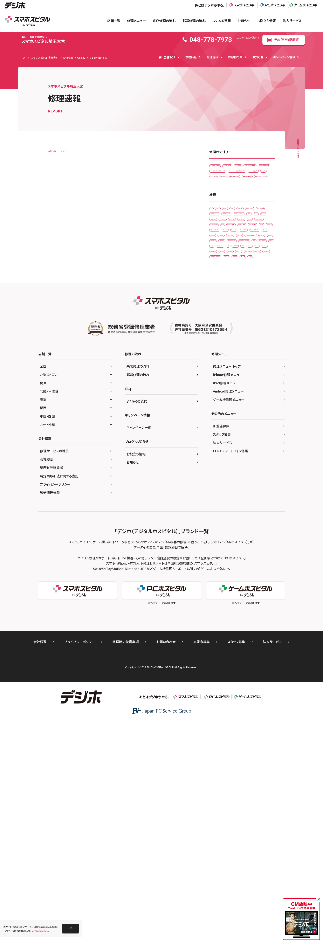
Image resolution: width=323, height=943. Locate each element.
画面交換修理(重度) (252, 227)
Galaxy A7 (247, 305)
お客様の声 (235, 57)
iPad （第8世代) (220, 339)
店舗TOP (167, 57)
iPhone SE (218, 381)
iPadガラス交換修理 (223, 167)
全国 (43, 587)
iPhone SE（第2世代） (242, 381)
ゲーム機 (253, 467)
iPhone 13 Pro (259, 356)
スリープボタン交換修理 (247, 175)
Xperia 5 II (255, 441)
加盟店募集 (221, 647)
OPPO (246, 407)
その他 (215, 476)
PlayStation (218, 424)
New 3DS (237, 390)
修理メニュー (136, 20)
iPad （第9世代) (244, 339)
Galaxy (230, 305)
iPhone (265, 339)
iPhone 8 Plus (257, 373)
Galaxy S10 (218, 313)
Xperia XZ (217, 450)
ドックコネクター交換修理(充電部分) (231, 201)
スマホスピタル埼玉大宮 (43, 39)
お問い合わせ (166, 862)
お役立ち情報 (266, 20)
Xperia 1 (247, 433)
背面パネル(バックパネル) (225, 235)
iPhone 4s (246, 364)
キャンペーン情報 (284, 57)
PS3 (235, 424)
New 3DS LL (256, 390)
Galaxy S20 (239, 313)
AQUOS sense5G (221, 296)
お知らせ (244, 20)
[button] (70, 928)
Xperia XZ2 (257, 450)
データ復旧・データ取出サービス (229, 192)
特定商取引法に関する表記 (59, 697)
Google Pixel (219, 322)
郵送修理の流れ (194, 20)
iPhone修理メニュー (228, 595)
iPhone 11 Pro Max (242, 347)
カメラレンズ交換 (250, 167)
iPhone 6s (236, 373)
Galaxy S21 (259, 313)
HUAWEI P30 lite (221, 330)
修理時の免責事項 (125, 862)
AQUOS (261, 270)
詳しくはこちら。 (41, 930)
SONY (267, 424)
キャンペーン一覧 (138, 648)
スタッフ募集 (222, 655)
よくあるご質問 (136, 622)
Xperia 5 (237, 441)
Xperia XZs (218, 458)
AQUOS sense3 (240, 279)
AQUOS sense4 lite (246, 288)
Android (244, 270)
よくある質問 (221, 20)
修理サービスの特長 (54, 672)
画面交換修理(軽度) (222, 227)
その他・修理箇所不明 (223, 184)
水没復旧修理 (219, 218)
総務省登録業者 (51, 688)
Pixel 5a (241, 416)
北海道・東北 (49, 595)
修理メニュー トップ (227, 587)
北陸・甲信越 (49, 612)
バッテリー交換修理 (222, 210)
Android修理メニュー (228, 612)
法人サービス (292, 20)
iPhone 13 (237, 356)
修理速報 (212, 57)
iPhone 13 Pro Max (222, 364)
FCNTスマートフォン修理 (230, 672)
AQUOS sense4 (220, 288)
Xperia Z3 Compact (243, 458)
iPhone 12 (218, 356)
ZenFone (236, 467)
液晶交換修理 (242, 218)
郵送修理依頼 (50, 713)
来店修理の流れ (164, 20)
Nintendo (217, 399)
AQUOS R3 (218, 279)
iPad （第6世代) (259, 330)
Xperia (231, 433)
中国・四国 (47, 637)
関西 (43, 628)
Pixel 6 (257, 416)
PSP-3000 (251, 424)
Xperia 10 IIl (218, 441)
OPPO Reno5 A (220, 416)
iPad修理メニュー (226, 604)
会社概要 (46, 680)
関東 (43, 604)
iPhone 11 (218, 347)
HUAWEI (238, 322)
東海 (43, 620)
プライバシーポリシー (55, 705)
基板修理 (245, 210)
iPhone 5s (217, 373)
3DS (214, 270)
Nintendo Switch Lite (223, 407)
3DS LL (228, 270)
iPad (240, 330)
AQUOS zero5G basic (250, 296)
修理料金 (191, 57)
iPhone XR (218, 390)
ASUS (215, 305)
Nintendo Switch (239, 399)
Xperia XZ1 (237, 450)
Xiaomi (216, 433)
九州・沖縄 (47, 645)
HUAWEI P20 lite (260, 322)
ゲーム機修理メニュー (229, 620)
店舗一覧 (113, 20)
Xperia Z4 (217, 467)
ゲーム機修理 (219, 175)
